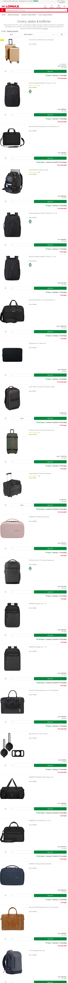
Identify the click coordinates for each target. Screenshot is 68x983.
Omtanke (62, 1)
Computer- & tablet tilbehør (28, 15)
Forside (3, 15)
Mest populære (28, 34)
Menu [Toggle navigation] (2, 10)
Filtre (11, 34)
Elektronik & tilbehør (13, 15)
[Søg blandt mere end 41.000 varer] (35, 10)
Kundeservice (62, 2)
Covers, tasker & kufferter (45, 15)
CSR (58, 1)
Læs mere (45, 28)
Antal (21, 418)
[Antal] (22, 71)
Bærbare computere (12, 31)
